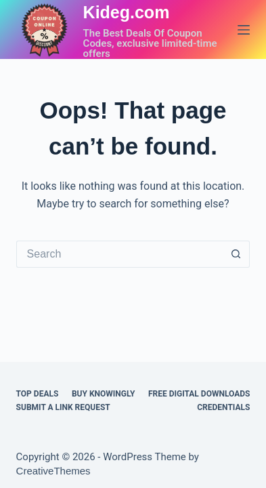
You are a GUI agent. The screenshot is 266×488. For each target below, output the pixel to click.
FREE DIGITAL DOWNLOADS (199, 394)
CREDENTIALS (223, 407)
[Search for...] (119, 254)
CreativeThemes (53, 470)
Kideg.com (126, 12)
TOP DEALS (37, 394)
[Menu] (244, 30)
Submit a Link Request (63, 407)
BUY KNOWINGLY (103, 394)
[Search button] (236, 254)
